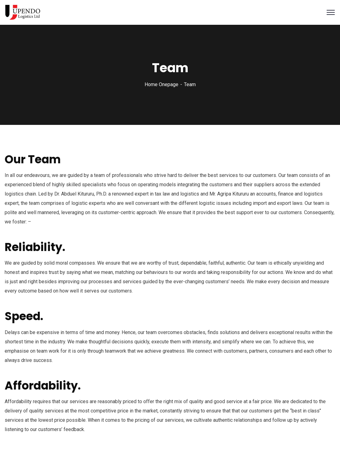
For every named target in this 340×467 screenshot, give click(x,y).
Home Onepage (161, 84)
